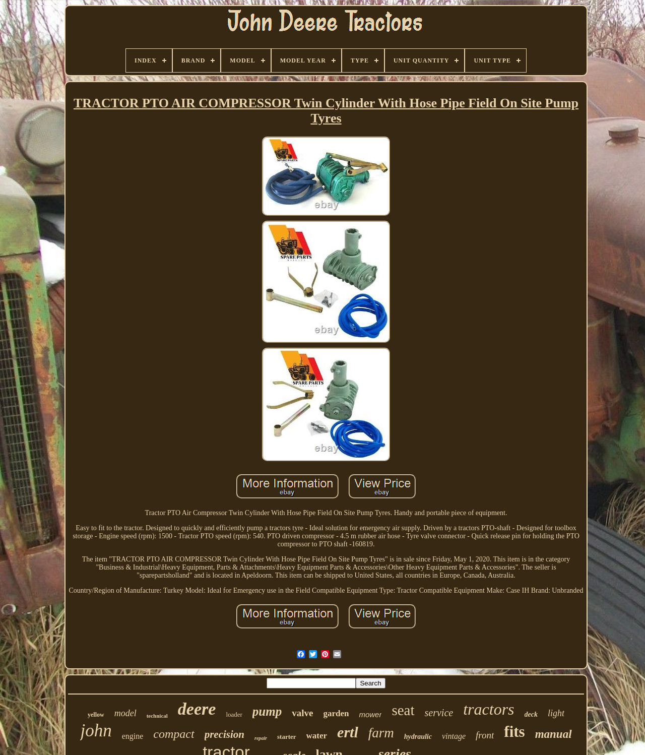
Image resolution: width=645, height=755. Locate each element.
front (485, 735)
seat (403, 710)
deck (531, 714)
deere (197, 709)
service (439, 712)
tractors (488, 709)
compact (173, 733)
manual (553, 734)
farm (381, 732)
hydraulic (418, 736)
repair (260, 738)
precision (224, 734)
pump (267, 711)
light (556, 713)
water (317, 735)
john (95, 730)
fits (514, 731)
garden (336, 713)
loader (234, 714)
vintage (454, 736)
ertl (347, 732)
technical (157, 716)
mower (370, 714)
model (125, 713)
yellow (96, 714)
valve (302, 713)
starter (286, 736)
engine (133, 736)
